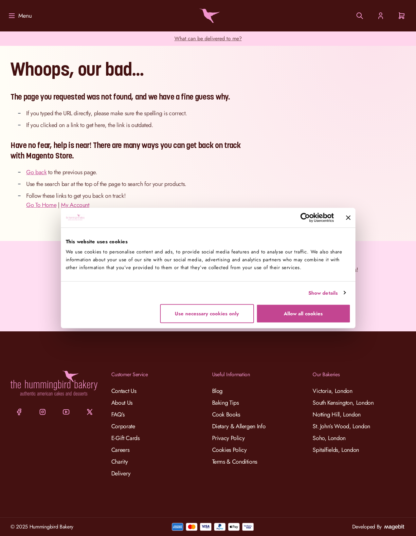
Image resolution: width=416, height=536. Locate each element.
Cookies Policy (229, 450)
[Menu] (19, 16)
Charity (119, 461)
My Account (75, 205)
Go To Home (41, 205)
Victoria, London (332, 391)
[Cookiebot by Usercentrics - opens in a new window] (305, 217)
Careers (120, 450)
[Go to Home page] (208, 16)
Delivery (121, 473)
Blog (217, 391)
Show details (323, 292)
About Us (122, 402)
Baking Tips (225, 402)
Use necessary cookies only (207, 313)
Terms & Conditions (235, 461)
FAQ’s (118, 414)
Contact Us (123, 391)
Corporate (123, 426)
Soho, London (329, 438)
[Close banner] (348, 217)
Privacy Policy (228, 438)
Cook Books (226, 414)
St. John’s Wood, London (341, 426)
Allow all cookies (303, 313)
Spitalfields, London (336, 450)
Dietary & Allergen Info (239, 426)
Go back (36, 172)
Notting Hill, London (337, 414)
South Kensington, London (343, 402)
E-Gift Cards (125, 438)
